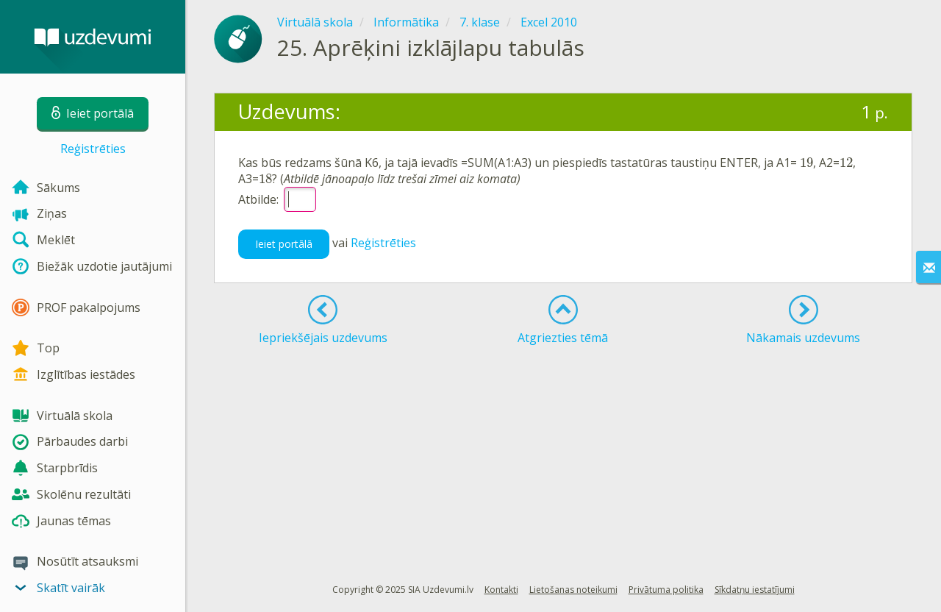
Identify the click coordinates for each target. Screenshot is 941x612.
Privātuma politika (666, 589)
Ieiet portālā (283, 244)
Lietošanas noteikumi (573, 589)
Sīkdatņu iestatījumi (755, 589)
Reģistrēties (93, 148)
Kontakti (501, 589)
